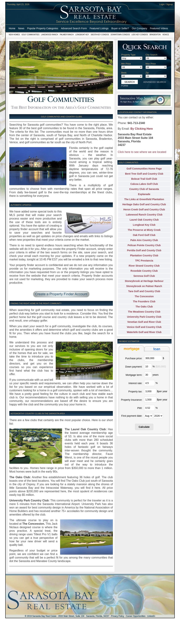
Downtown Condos (120, 35)
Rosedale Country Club (144, 270)
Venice (165, 35)
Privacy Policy (117, 616)
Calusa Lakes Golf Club (144, 184)
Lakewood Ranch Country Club (144, 214)
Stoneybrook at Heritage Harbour (144, 281)
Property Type (128, 54)
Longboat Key (82, 35)
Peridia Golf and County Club (144, 250)
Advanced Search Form (74, 28)
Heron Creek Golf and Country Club (144, 209)
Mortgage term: (134, 375)
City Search (151, 54)
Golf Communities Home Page (144, 168)
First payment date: (131, 415)
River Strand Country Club (144, 265)
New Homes (14, 35)
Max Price (151, 63)
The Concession (144, 296)
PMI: (139, 408)
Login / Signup (166, 4)
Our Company (139, 28)
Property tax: (135, 391)
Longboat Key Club (144, 224)
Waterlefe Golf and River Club (144, 332)
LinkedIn (151, 616)
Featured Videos (159, 28)
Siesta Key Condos (100, 35)
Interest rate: (135, 383)
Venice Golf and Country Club (144, 327)
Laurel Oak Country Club (144, 219)
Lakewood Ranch (49, 35)
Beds (124, 72)
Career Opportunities (135, 616)
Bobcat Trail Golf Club (144, 178)
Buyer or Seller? (120, 28)
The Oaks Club (144, 306)
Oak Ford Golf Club (144, 235)
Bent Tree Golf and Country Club (144, 173)
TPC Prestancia (144, 260)
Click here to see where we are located (142, 151)
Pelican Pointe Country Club (144, 245)
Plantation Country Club (144, 255)
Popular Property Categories (42, 28)
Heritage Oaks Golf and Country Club (144, 204)
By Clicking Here (141, 128)
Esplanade (144, 194)
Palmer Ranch (67, 35)
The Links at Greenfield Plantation (144, 199)
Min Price (126, 63)
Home (12, 28)
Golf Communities (30, 35)
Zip (147, 72)
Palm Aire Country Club (144, 240)
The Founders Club (144, 301)
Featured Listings (99, 28)
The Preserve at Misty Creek (144, 230)
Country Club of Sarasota (144, 189)
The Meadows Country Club (144, 311)
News (21, 28)
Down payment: (133, 366)
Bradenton (155, 35)
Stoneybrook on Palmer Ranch (144, 286)
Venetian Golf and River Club (144, 321)
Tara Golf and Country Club (144, 291)
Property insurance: (131, 399)
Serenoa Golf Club (144, 275)
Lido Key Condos (139, 35)
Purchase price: (133, 358)
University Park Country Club (144, 316)
